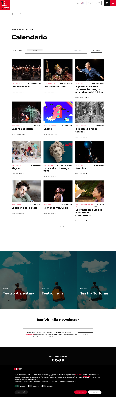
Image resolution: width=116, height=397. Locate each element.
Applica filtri (97, 50)
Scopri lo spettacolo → (18, 92)
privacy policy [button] (79, 374)
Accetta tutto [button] (95, 392)
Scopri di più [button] (21, 392)
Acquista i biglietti (94, 3)
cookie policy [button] (86, 376)
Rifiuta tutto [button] (80, 392)
